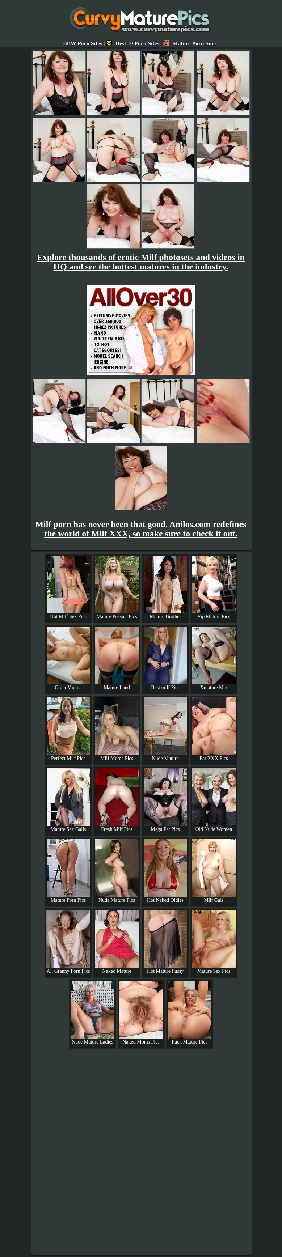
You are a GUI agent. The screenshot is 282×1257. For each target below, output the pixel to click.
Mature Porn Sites (190, 43)
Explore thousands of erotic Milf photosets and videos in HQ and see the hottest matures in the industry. (141, 261)
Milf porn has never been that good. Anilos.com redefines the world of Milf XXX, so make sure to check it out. (140, 528)
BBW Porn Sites (82, 43)
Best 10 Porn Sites (132, 43)
